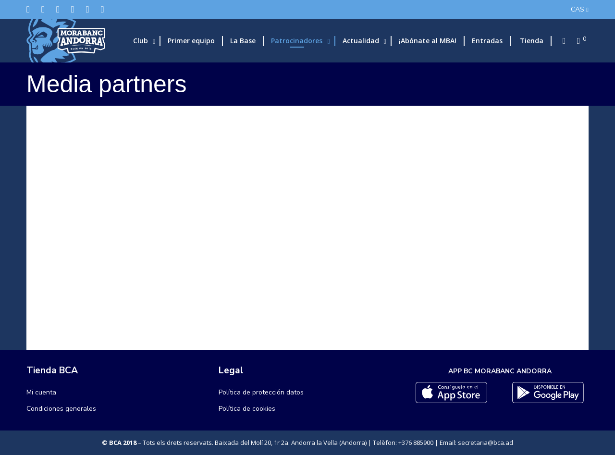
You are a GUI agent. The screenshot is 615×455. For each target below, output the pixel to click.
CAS (577, 9)
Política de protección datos (261, 392)
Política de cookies (247, 408)
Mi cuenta (41, 392)
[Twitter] (28, 9)
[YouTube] (102, 9)
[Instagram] (58, 9)
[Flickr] (87, 9)
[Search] (561, 40)
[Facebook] (43, 9)
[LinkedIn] (72, 9)
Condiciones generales (61, 408)
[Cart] (575, 40)
